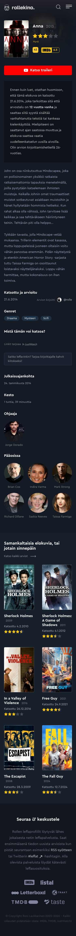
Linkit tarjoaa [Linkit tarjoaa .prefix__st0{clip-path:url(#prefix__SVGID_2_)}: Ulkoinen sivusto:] (20, 344)
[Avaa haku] (58, 7)
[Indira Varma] (38, 476)
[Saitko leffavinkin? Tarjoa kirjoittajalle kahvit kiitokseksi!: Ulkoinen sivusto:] (38, 359)
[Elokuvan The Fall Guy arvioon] (57, 760)
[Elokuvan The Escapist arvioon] (19, 760)
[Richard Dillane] (14, 506)
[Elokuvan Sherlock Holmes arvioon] (19, 600)
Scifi (46, 318)
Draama (12, 318)
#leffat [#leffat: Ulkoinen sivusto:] (33, 856)
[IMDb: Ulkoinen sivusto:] (29, 882)
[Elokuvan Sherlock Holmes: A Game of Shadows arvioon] (57, 602)
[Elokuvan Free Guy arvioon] (57, 680)
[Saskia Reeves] (38, 506)
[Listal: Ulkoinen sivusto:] (46, 882)
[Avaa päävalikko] (69, 7)
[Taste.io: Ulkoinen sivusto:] (54, 902)
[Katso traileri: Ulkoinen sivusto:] (38, 70)
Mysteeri (30, 318)
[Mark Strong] (62, 476)
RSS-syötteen (61, 850)
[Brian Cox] (14, 476)
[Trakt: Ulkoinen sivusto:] (60, 892)
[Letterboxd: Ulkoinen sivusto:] (28, 892)
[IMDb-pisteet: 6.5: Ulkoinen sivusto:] (50, 50)
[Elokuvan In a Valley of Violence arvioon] (19, 682)
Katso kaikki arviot (20, 556)
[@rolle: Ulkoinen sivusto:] (64, 300)
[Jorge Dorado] (14, 434)
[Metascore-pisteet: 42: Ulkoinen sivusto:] (35, 50)
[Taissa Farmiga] (62, 506)
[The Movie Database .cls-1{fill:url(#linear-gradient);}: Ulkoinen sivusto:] (25, 902)
